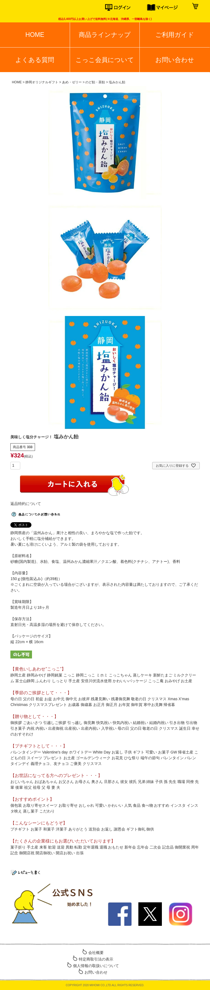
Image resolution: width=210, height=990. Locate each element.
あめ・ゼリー (72, 82)
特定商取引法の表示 (96, 959)
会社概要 (96, 952)
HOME (34, 34)
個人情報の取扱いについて (96, 966)
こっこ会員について (104, 59)
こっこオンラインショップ (25, 8)
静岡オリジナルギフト (41, 82)
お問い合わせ (174, 59)
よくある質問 (34, 59)
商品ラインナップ (105, 34)
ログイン (126, 7)
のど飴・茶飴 (95, 82)
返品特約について (25, 503)
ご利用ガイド (174, 34)
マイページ (168, 7)
